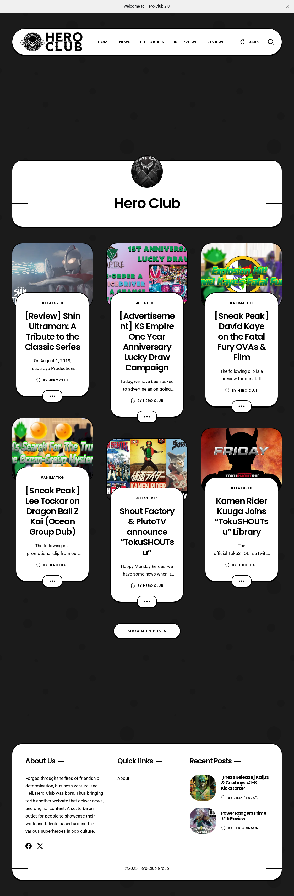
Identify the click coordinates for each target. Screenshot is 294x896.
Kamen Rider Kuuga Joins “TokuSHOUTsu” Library (241, 516)
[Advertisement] (147, 107)
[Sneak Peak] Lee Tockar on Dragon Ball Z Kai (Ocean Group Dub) (52, 510)
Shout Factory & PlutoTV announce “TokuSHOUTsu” (146, 531)
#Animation (52, 477)
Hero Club (58, 380)
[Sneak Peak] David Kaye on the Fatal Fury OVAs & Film (241, 336)
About (123, 778)
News (125, 41)
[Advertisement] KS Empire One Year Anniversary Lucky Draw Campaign (147, 341)
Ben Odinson (245, 828)
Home (104, 41)
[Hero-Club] (51, 41)
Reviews (216, 41)
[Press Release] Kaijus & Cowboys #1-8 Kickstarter (245, 782)
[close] (288, 6)
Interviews (186, 41)
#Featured (52, 303)
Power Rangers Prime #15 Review (243, 816)
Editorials (152, 41)
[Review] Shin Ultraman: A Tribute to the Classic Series (52, 331)
